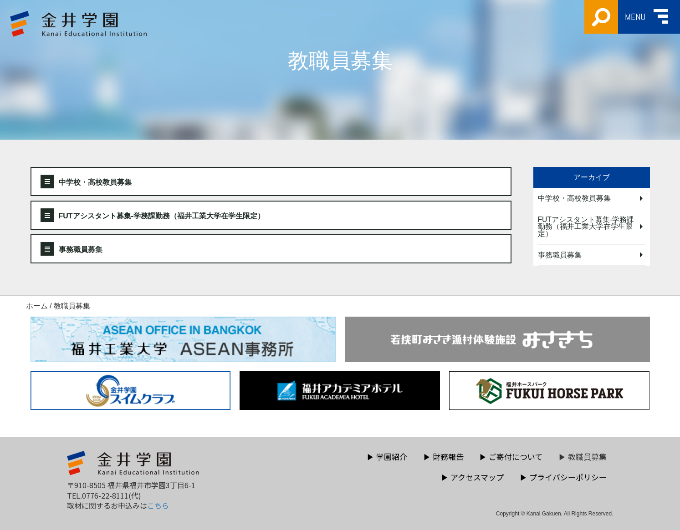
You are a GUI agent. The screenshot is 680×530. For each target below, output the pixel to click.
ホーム (37, 306)
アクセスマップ (472, 477)
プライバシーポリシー (563, 477)
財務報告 (443, 456)
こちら (158, 505)
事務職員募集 (71, 249)
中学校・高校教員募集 (86, 181)
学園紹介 (387, 456)
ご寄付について (510, 456)
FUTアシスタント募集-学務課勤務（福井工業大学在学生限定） (153, 215)
